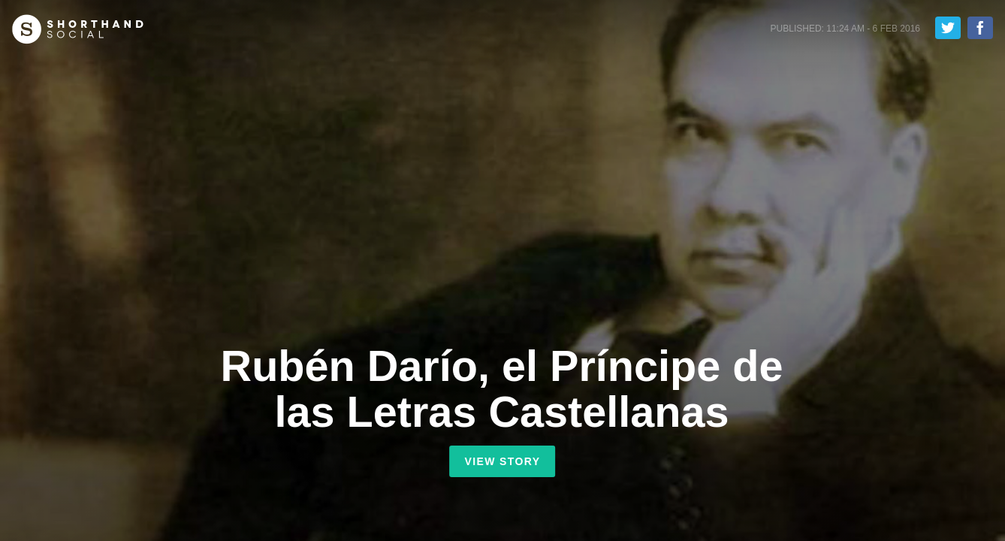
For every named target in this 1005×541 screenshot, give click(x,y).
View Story (502, 461)
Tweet (948, 28)
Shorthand (77, 29)
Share (980, 28)
